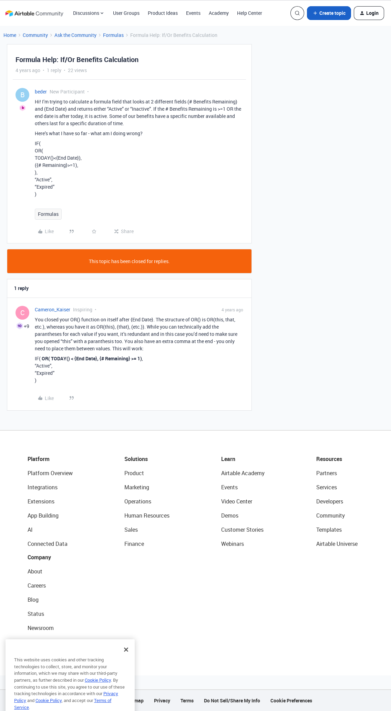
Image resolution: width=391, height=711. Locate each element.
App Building (43, 515)
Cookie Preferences (291, 700)
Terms (187, 700)
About (35, 571)
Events (193, 13)
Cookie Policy (98, 689)
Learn (228, 459)
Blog (33, 599)
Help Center (249, 13)
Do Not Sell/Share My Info (232, 700)
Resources (329, 459)
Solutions (136, 459)
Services (326, 487)
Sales (131, 529)
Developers (329, 501)
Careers (37, 585)
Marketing (136, 487)
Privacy (162, 700)
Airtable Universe (337, 544)
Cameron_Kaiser (52, 309)
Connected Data (48, 544)
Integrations (43, 487)
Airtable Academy (243, 473)
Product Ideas (163, 13)
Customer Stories (242, 529)
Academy (219, 13)
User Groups (126, 13)
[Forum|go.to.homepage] (34, 13)
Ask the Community (75, 35)
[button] (329, 13)
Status (36, 614)
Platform (39, 459)
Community (35, 35)
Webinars (232, 544)
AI (30, 529)
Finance (134, 544)
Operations (137, 501)
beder (41, 91)
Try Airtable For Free (52, 642)
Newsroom (41, 628)
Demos (229, 515)
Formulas (113, 35)
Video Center (236, 501)
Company (39, 557)
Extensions (41, 501)
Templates (329, 529)
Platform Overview (50, 473)
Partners (326, 473)
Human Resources (146, 515)
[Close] (126, 659)
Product (134, 473)
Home (9, 35)
